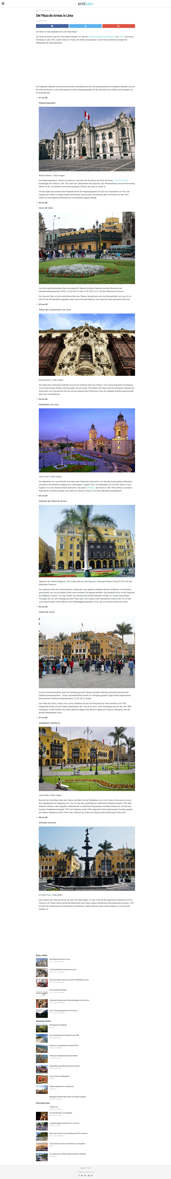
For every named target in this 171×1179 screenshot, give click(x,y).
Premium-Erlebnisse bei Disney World (63, 1056)
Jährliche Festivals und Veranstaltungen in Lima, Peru (69, 1000)
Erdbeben (90, 488)
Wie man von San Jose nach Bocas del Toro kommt (69, 1133)
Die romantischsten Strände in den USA (64, 1035)
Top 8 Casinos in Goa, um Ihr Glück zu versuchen (67, 1144)
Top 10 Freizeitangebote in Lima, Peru (64, 1010)
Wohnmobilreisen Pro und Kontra (62, 1086)
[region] (85, 65)
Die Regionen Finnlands (58, 1025)
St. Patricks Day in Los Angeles (61, 1113)
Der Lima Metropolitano (58, 990)
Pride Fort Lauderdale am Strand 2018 (64, 1045)
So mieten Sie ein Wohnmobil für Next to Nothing (68, 1154)
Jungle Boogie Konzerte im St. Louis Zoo (64, 1123)
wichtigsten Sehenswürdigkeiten (101, 37)
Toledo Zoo (54, 1107)
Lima (58, 10)
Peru (53, 10)
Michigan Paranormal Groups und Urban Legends (68, 1097)
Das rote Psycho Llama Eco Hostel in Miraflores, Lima (69, 980)
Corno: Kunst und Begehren (60, 1076)
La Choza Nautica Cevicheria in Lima (63, 969)
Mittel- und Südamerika (43, 10)
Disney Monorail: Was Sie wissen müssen (65, 1066)
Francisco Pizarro (121, 180)
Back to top (85, 1168)
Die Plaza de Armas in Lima (60, 959)
